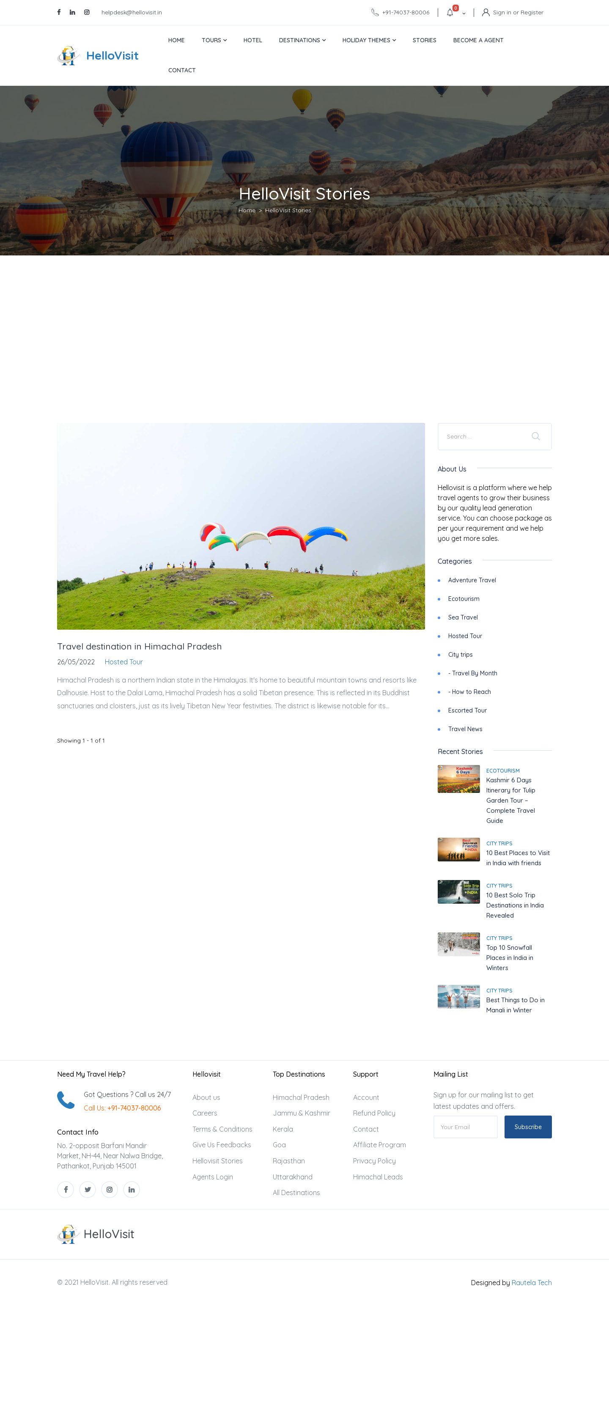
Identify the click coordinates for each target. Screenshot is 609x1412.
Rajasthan (289, 1161)
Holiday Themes (369, 40)
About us (206, 1097)
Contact (182, 70)
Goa (279, 1145)
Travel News (465, 729)
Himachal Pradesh (301, 1097)
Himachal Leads (378, 1177)
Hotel (253, 40)
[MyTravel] (95, 1234)
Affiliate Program (379, 1145)
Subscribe (528, 1127)
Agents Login (212, 1177)
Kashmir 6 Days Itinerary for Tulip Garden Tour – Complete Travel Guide (510, 800)
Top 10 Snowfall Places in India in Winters (509, 957)
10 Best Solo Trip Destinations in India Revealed (515, 905)
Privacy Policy (374, 1161)
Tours (214, 40)
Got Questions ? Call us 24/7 (127, 1094)
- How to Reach (469, 692)
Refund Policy (374, 1113)
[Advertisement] (304, 338)
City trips (460, 654)
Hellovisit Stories (217, 1161)
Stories (424, 40)
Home (176, 40)
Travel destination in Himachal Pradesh (139, 646)
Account (366, 1097)
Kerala (283, 1129)
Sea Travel (463, 617)
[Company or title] (481, 436)
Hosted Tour (465, 636)
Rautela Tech (532, 1282)
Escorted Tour (467, 710)
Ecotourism (464, 599)
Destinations (302, 40)
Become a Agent (478, 40)
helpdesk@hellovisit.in (132, 12)
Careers (204, 1113)
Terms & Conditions (222, 1129)
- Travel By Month (472, 673)
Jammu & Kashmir (301, 1113)
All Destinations (296, 1192)
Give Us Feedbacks (221, 1145)
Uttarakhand (293, 1177)
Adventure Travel (472, 580)
